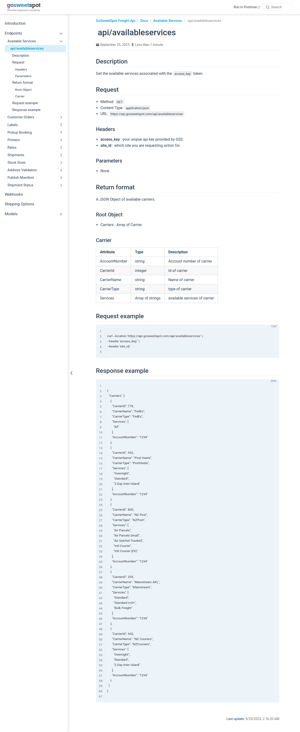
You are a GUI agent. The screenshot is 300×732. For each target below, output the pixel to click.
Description (20, 55)
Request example (25, 103)
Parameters (23, 76)
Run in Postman (247, 7)
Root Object (23, 90)
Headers (21, 69)
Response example (26, 110)
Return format (22, 82)
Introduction (15, 23)
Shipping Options (19, 204)
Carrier (19, 96)
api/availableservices (27, 48)
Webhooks (14, 194)
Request (18, 62)
